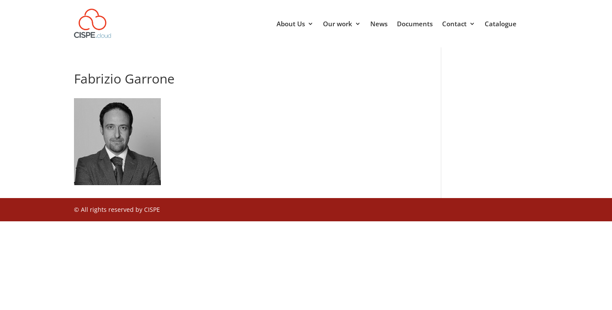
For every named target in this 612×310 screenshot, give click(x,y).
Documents (415, 24)
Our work (337, 24)
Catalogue (501, 24)
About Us (291, 24)
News (378, 24)
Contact (454, 24)
